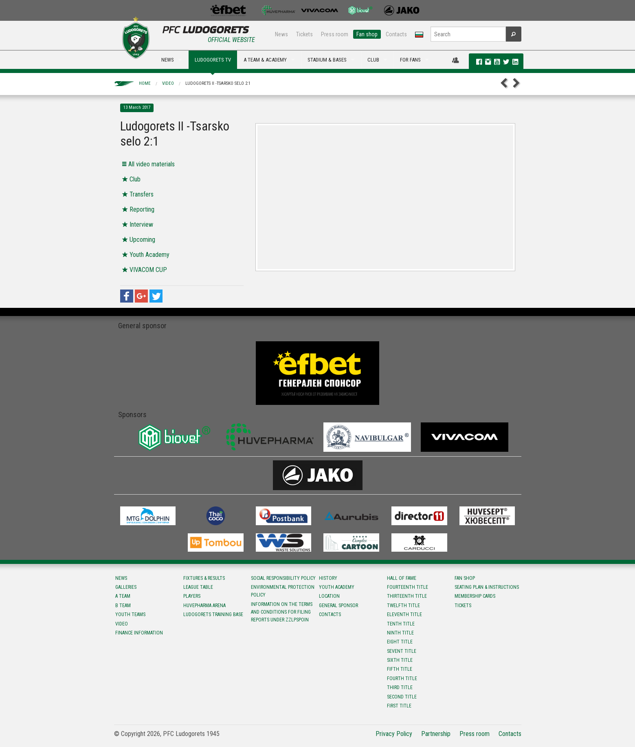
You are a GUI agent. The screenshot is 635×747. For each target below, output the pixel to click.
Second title (402, 697)
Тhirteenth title (407, 596)
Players (191, 596)
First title (399, 706)
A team (122, 596)
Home (145, 83)
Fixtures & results (204, 578)
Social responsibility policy (283, 578)
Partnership (435, 734)
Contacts (396, 34)
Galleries (125, 587)
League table (198, 587)
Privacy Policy (394, 734)
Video (168, 83)
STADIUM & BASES (327, 60)
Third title (400, 687)
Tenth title (401, 624)
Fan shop (367, 34)
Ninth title (400, 633)
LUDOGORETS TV (213, 60)
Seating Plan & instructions (487, 587)
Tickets (304, 34)
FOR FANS (410, 60)
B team (123, 605)
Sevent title (401, 651)
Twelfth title (403, 605)
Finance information (139, 633)
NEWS (167, 60)
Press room (334, 34)
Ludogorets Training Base (213, 614)
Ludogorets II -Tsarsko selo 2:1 (217, 83)
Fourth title (402, 678)
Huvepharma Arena (204, 605)
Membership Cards (475, 596)
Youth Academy (336, 587)
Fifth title (399, 669)
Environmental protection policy (282, 591)
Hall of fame (401, 578)
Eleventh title (404, 614)
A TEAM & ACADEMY (265, 60)
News (281, 34)
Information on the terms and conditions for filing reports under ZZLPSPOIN (281, 612)
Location (329, 596)
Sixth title (400, 660)
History (328, 578)
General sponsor (338, 605)
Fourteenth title (407, 587)
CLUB (373, 60)
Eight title (400, 642)
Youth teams (130, 614)
